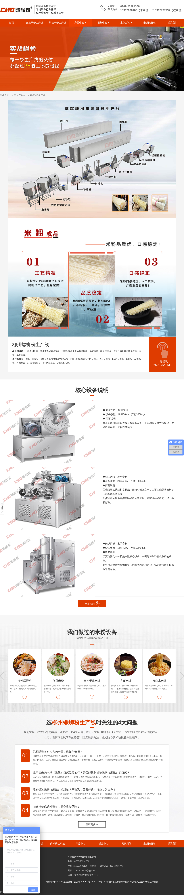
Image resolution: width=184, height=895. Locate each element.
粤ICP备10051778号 (92, 881)
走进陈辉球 (149, 22)
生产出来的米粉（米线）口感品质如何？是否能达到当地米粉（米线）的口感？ (81, 772)
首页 (11, 22)
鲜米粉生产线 (57, 843)
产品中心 (80, 22)
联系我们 (172, 22)
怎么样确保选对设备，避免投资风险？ (56, 806)
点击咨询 (90, 603)
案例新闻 (126, 22)
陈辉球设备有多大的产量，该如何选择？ (58, 751)
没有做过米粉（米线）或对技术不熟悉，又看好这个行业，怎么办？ (74, 789)
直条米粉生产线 (37, 95)
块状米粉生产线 (57, 22)
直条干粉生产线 (34, 22)
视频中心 (103, 22)
